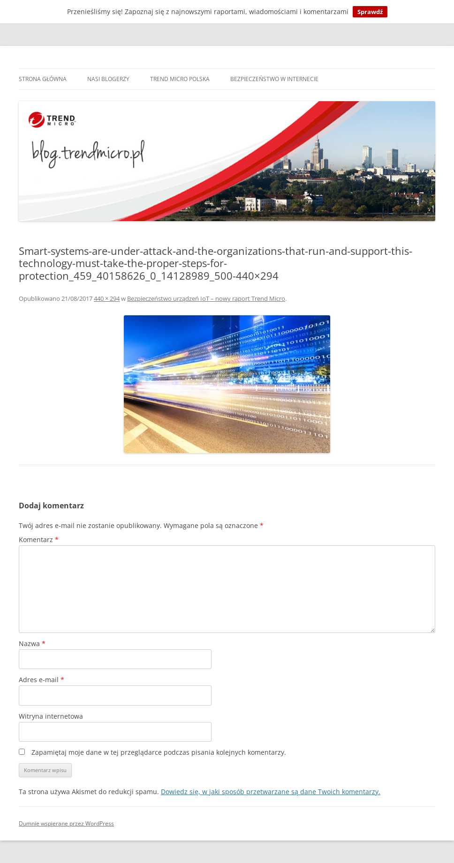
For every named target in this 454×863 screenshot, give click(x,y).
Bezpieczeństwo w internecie (274, 79)
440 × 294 (107, 298)
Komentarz (39, 539)
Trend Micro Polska (180, 79)
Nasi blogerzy (108, 79)
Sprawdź (370, 11)
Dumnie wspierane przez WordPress (66, 823)
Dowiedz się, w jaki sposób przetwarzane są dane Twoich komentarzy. (270, 791)
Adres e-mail (41, 679)
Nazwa (32, 643)
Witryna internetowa (51, 716)
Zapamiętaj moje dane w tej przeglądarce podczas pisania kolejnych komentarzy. (158, 752)
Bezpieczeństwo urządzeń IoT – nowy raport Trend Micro (206, 298)
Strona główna (43, 79)
